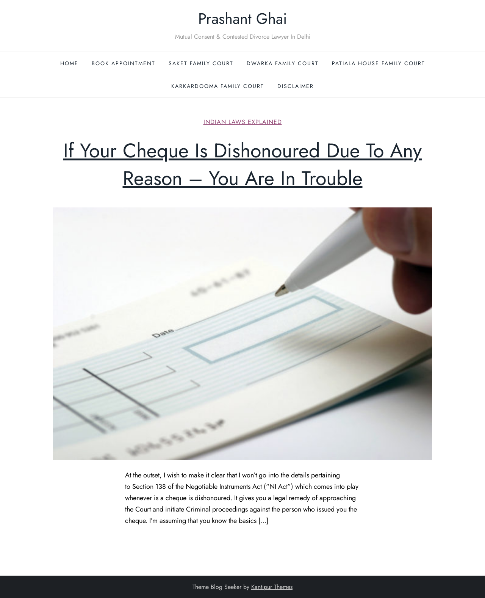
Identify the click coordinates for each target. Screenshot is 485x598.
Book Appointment (123, 63)
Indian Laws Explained (242, 122)
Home (69, 63)
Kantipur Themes (272, 586)
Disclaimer (295, 86)
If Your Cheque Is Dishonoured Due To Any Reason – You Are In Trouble (242, 164)
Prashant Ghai (242, 19)
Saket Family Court (201, 63)
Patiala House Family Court (378, 63)
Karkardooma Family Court (217, 86)
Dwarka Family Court (283, 63)
